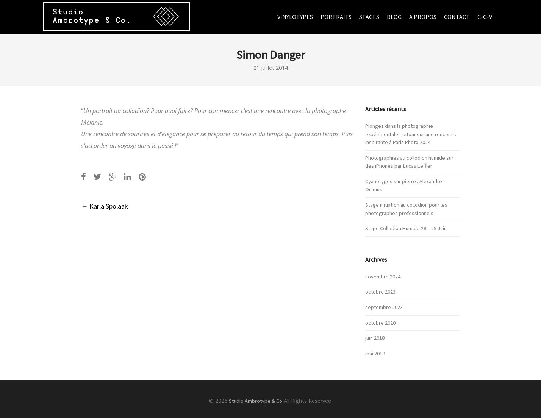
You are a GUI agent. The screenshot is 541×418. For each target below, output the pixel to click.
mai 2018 (375, 353)
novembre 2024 (382, 276)
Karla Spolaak (104, 206)
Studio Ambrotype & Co (255, 401)
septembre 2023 (384, 307)
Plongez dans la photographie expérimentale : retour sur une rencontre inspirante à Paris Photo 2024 (411, 134)
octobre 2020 (380, 322)
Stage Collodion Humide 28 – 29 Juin (406, 228)
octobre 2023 (380, 291)
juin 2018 (375, 338)
